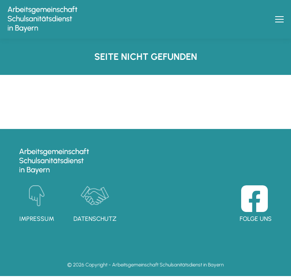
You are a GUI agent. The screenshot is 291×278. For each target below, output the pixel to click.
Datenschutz (94, 218)
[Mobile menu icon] (279, 19)
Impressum (36, 218)
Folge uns (256, 218)
